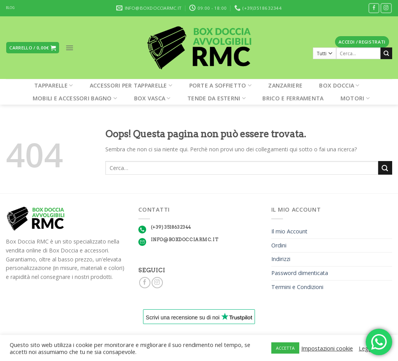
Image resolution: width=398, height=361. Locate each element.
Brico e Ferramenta (292, 98)
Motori (355, 98)
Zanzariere (285, 85)
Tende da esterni (216, 98)
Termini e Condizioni (297, 287)
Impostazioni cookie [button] (327, 348)
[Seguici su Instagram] (386, 8)
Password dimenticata (299, 273)
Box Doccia (339, 85)
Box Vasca (152, 98)
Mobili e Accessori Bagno (75, 98)
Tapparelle (53, 85)
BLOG (10, 7)
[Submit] (386, 53)
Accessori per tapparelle (131, 85)
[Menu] (69, 48)
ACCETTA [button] (285, 348)
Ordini (278, 245)
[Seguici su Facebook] (374, 8)
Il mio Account (289, 231)
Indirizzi (280, 259)
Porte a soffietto (220, 85)
